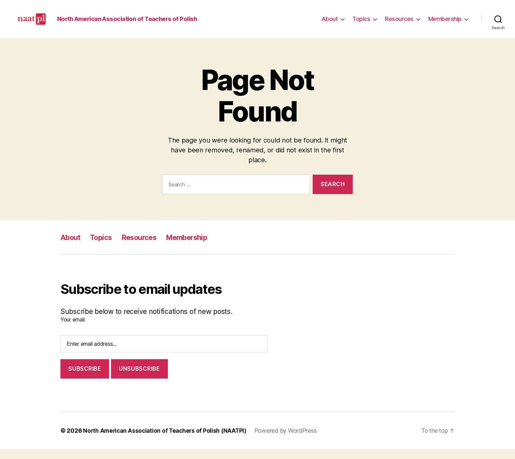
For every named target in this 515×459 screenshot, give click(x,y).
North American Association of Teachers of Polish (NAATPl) (167, 440)
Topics (361, 23)
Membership (444, 23)
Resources (399, 23)
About (330, 23)
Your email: (72, 329)
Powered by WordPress (289, 440)
